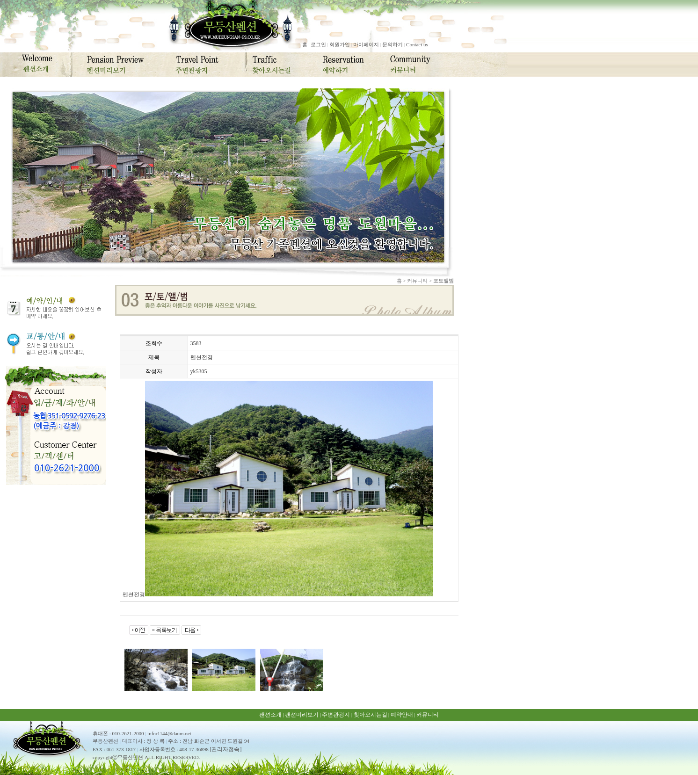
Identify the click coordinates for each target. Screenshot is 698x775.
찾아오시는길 (370, 714)
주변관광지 (336, 714)
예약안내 (402, 714)
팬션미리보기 (302, 714)
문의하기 (392, 44)
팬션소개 (270, 714)
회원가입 (339, 44)
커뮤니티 (427, 714)
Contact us (417, 44)
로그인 (318, 44)
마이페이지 (366, 44)
